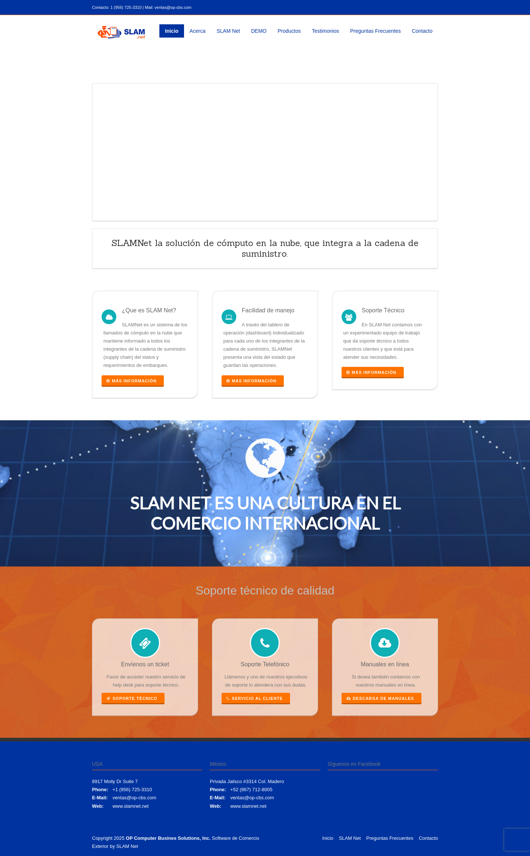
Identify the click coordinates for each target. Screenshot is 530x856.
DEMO (258, 31)
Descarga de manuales (380, 698)
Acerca (198, 31)
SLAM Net (228, 31)
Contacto (422, 31)
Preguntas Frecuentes (375, 31)
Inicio (172, 31)
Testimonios (325, 31)
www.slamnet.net (131, 806)
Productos (289, 31)
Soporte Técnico (131, 698)
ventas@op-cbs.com (134, 797)
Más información (131, 381)
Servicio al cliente (254, 698)
